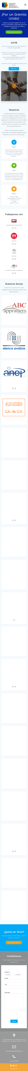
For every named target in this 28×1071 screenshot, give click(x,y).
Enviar (14, 1021)
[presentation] (16, 1017)
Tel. (6, 984)
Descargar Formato (14, 942)
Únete (14, 69)
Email (7, 978)
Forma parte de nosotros (14, 32)
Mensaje (8, 992)
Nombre (7, 972)
